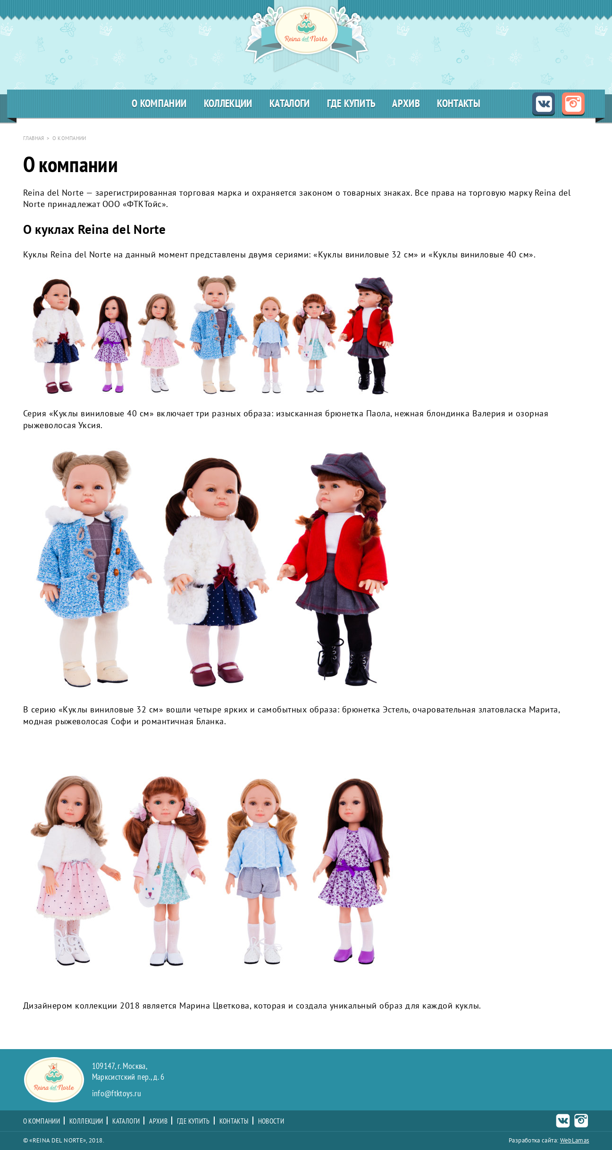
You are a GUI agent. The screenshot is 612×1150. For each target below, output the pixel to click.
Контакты (458, 104)
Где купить (351, 104)
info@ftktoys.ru (116, 1094)
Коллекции (228, 104)
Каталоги (289, 104)
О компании (159, 104)
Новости (271, 1121)
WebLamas (574, 1140)
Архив (406, 104)
